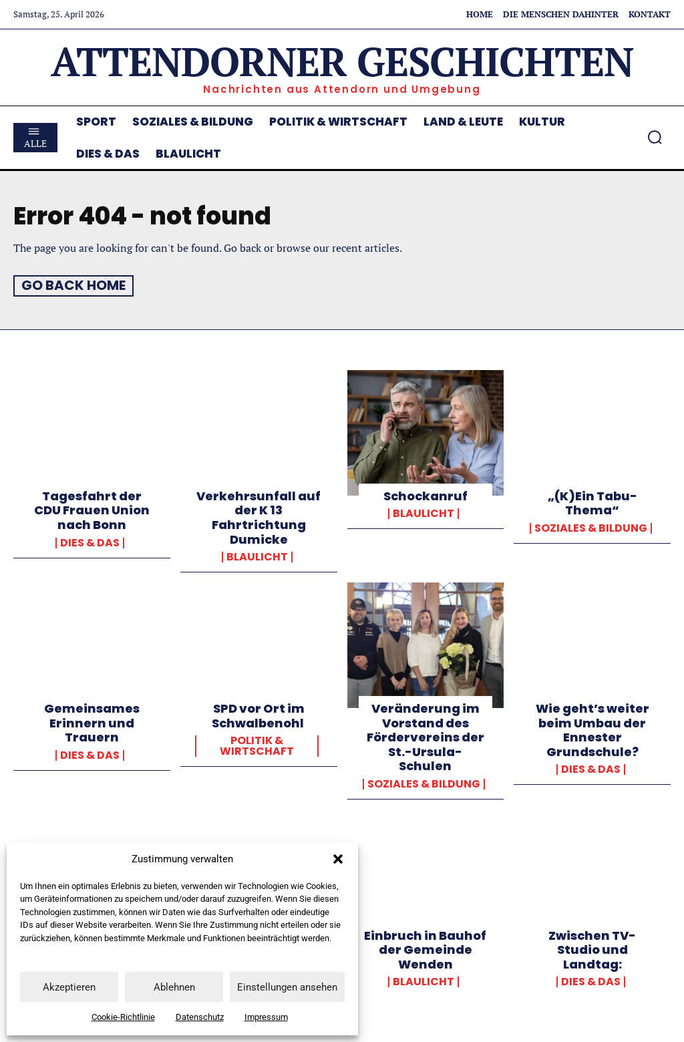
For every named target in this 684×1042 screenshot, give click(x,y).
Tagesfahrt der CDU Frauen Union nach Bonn (92, 509)
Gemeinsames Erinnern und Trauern (92, 722)
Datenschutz (200, 1017)
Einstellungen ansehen (287, 987)
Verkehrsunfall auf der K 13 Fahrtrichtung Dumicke (258, 517)
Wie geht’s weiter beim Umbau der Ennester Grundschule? (592, 729)
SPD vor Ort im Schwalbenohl (259, 715)
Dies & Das (90, 541)
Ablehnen (174, 987)
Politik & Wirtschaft (257, 745)
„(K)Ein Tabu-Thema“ (592, 502)
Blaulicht (257, 556)
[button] (338, 859)
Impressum (266, 1017)
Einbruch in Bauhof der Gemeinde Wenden (425, 949)
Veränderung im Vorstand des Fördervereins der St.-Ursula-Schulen (425, 736)
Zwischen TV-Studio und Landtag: (592, 949)
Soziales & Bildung (590, 527)
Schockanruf (425, 495)
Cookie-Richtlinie (123, 1017)
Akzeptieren (69, 987)
